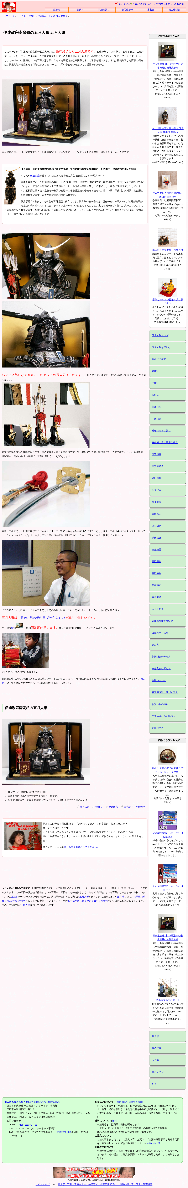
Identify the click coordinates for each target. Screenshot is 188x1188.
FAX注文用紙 (64, 1132)
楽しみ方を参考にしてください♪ (81, 847)
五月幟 (120, 896)
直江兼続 (156, 597)
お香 (154, 1084)
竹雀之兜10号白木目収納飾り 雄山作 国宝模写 (167, 193)
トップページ (8, 16)
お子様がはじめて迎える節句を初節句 (88, 901)
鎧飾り (56, 9)
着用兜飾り (127, 9)
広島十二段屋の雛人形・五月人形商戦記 (131, 1184)
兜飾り (80, 9)
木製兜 (150, 9)
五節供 (14, 896)
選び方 (155, 645)
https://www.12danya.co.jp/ (32, 1102)
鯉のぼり (156, 1048)
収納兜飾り (104, 9)
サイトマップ (43, 1184)
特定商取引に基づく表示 (165, 692)
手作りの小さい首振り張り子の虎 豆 (167, 299)
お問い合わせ (159, 680)
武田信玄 (156, 537)
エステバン (158, 1072)
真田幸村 (156, 573)
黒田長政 (156, 561)
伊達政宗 (42, 16)
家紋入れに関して (161, 668)
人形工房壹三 (159, 609)
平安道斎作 (158, 466)
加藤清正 (156, 585)
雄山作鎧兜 (174, 9)
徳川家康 (156, 502)
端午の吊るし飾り (161, 430)
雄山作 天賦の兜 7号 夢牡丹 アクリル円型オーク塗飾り (168, 768)
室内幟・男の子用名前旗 (165, 442)
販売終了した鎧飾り (58, 16)
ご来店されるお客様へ (163, 716)
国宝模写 (156, 454)
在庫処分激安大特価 (162, 621)
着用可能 (156, 407)
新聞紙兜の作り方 (161, 656)
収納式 (155, 395)
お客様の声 (158, 728)
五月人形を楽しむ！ (162, 347)
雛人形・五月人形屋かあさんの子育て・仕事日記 (84, 1184)
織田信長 (156, 478)
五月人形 (21, 16)
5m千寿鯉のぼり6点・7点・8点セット (168, 886)
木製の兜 (156, 418)
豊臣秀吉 (156, 514)
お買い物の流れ (160, 704)
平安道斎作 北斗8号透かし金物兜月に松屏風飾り (168, 64)
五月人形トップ (160, 335)
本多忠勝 (156, 549)
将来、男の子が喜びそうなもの (43, 617)
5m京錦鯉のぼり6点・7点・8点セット (168, 833)
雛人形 (26, 905)
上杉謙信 (156, 526)
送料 (114, 1120)
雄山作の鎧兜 (159, 359)
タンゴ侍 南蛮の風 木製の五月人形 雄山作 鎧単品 (168, 128)
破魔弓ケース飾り (161, 633)
